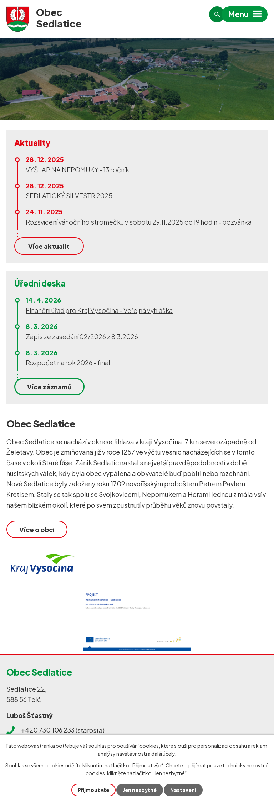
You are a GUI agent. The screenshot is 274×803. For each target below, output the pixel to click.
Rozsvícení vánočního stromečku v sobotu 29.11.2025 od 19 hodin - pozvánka (139, 222)
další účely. (163, 753)
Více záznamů (49, 387)
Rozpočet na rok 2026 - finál (68, 362)
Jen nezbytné (139, 790)
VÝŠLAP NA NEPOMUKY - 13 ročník (77, 170)
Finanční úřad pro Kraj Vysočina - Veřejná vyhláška (99, 310)
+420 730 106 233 (48, 730)
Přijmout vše (93, 790)
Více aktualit (49, 246)
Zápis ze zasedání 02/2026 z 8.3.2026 (82, 336)
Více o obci (37, 529)
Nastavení (184, 790)
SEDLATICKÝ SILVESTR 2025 (69, 195)
